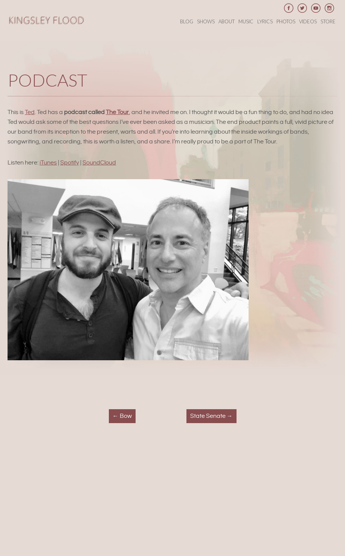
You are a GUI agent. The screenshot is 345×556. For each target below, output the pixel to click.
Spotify (69, 163)
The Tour (117, 112)
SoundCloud (99, 163)
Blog (186, 21)
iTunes (48, 163)
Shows (206, 21)
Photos (285, 21)
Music (245, 21)
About (226, 21)
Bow (122, 416)
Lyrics (265, 21)
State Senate (211, 416)
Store (328, 21)
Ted (30, 112)
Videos (308, 21)
